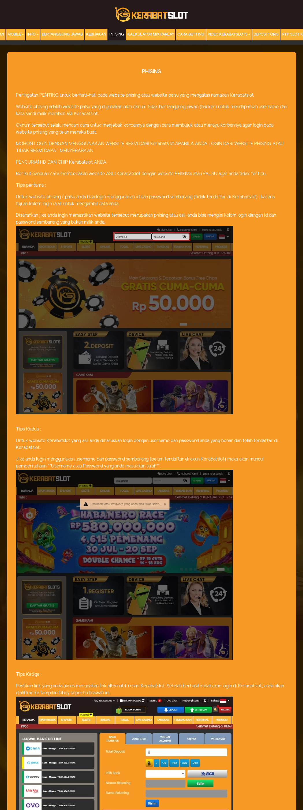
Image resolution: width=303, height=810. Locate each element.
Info (31, 34)
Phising (116, 34)
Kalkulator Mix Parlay (150, 34)
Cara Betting (190, 34)
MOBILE (14, 34)
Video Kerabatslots (228, 34)
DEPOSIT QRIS (266, 34)
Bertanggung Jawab (62, 34)
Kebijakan (96, 34)
